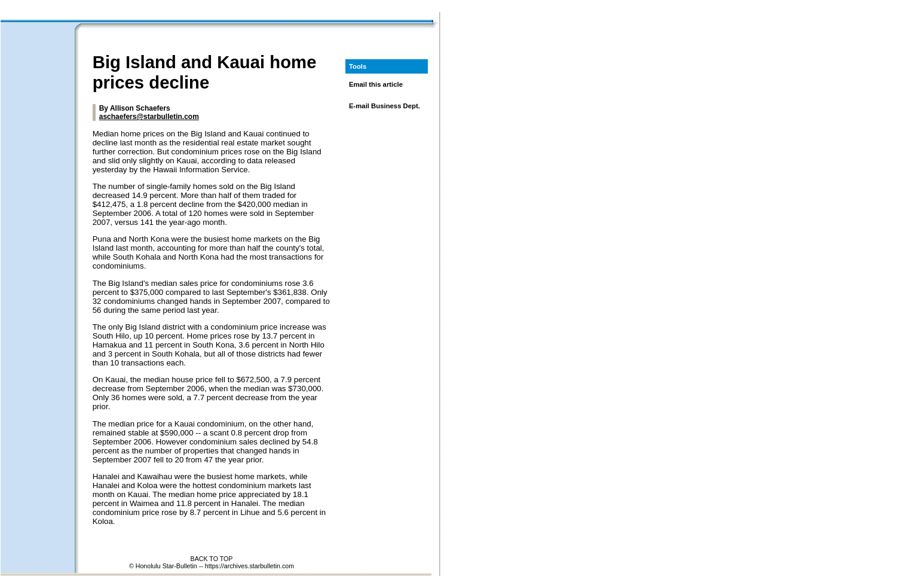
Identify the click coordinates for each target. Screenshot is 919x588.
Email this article (376, 84)
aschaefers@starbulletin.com (149, 116)
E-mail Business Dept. (384, 105)
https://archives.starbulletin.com (249, 565)
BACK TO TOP (212, 558)
